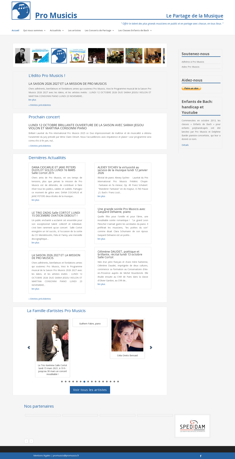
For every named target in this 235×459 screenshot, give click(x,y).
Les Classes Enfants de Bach (133, 30)
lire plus (32, 99)
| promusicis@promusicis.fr (65, 455)
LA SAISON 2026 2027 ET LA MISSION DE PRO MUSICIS (68, 83)
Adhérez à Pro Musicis (193, 61)
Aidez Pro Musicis (190, 66)
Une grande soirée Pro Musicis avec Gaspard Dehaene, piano (121, 210)
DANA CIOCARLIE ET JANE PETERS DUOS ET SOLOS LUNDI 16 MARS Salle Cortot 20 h (54, 170)
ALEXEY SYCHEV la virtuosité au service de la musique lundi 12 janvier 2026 (123, 170)
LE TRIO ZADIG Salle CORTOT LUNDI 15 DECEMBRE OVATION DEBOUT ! (56, 214)
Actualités (55, 30)
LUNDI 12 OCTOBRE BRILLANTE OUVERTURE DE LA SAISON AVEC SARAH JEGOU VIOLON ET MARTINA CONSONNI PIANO (86, 126)
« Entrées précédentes (40, 105)
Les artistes (74, 30)
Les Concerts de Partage (98, 30)
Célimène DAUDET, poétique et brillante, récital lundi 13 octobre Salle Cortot (120, 254)
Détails (185, 144)
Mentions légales (42, 455)
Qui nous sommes (33, 30)
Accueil (15, 30)
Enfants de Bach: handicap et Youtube (197, 107)
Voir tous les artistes (90, 390)
